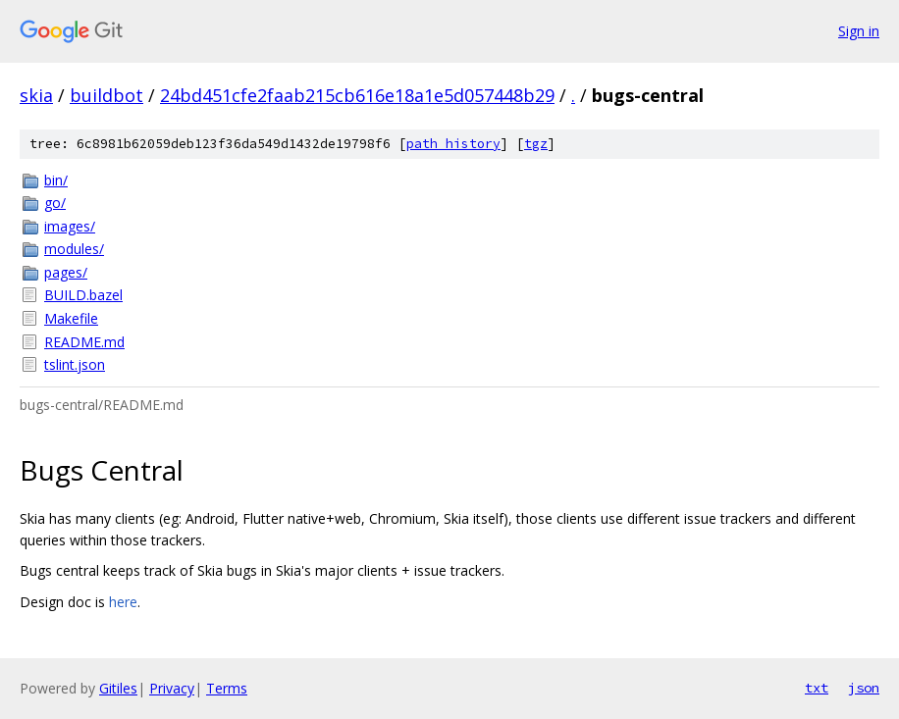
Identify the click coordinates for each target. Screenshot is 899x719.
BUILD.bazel (83, 294)
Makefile (71, 318)
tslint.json (74, 364)
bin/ (56, 180)
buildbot (106, 95)
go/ (55, 202)
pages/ (65, 272)
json (863, 687)
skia (36, 95)
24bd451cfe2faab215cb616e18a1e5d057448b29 (357, 95)
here (123, 601)
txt (816, 687)
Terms (226, 688)
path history (453, 143)
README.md (84, 342)
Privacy (171, 688)
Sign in (858, 31)
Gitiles (118, 688)
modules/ (74, 248)
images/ (69, 226)
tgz (536, 143)
